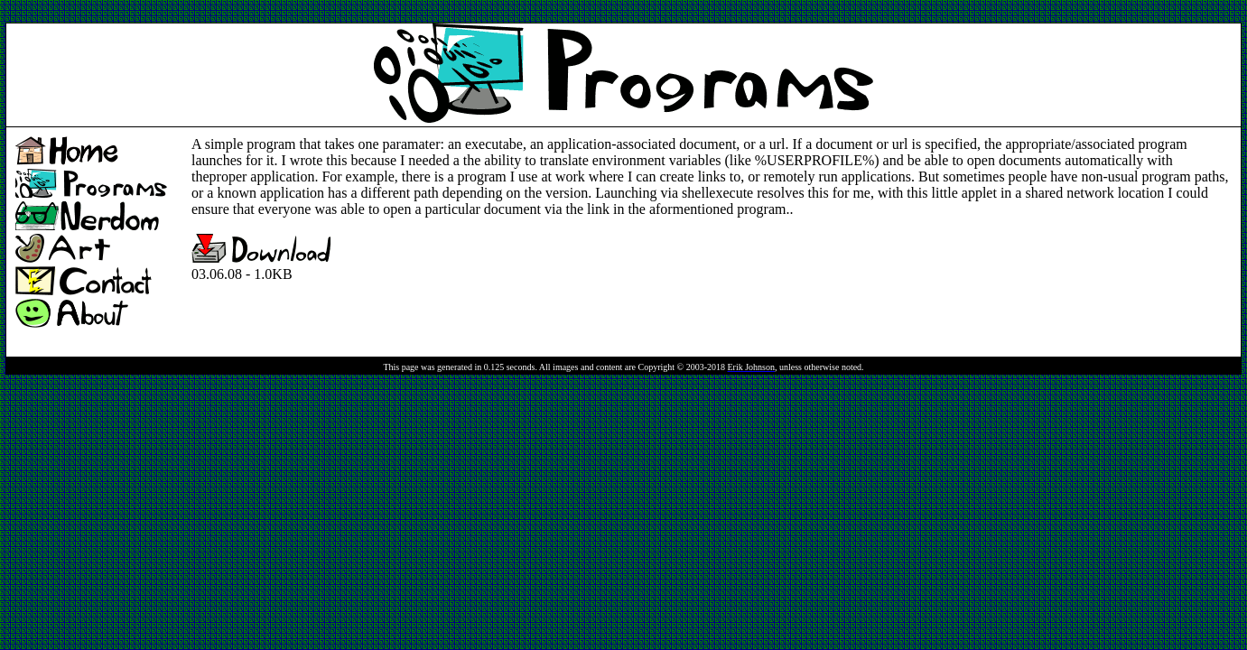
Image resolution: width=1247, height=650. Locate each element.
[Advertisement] (334, 12)
